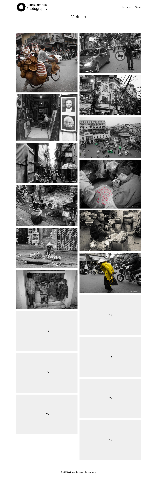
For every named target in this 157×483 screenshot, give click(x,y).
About (138, 7)
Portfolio (126, 7)
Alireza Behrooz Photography (82, 472)
